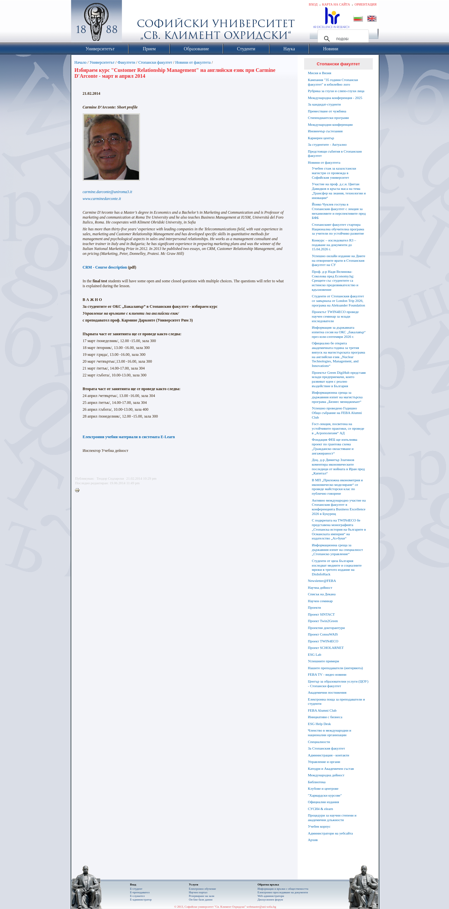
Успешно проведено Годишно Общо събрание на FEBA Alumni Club (337, 412)
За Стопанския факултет (326, 748)
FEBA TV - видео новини (327, 674)
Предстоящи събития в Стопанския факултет (335, 153)
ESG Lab (314, 654)
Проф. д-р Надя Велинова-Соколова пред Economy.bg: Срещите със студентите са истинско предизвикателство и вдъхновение (335, 280)
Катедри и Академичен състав (331, 768)
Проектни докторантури (326, 628)
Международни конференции (330, 124)
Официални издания (323, 802)
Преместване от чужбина (327, 111)
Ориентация (365, 4)
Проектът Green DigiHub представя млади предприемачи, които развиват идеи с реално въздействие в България (339, 379)
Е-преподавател (140, 892)
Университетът (102, 62)
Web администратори (271, 896)
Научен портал (198, 892)
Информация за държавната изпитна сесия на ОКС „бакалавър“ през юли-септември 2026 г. (339, 332)
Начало (81, 62)
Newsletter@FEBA (322, 581)
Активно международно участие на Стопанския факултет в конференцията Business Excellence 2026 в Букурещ (339, 507)
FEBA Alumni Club (322, 710)
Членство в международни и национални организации (329, 732)
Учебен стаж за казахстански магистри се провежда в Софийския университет (334, 172)
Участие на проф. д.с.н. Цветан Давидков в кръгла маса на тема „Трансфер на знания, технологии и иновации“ (339, 190)
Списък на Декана (322, 594)
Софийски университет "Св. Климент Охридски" (133, 23)
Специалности (319, 742)
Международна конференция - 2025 (335, 98)
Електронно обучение (202, 888)
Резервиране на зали (202, 896)
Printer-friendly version (79, 490)
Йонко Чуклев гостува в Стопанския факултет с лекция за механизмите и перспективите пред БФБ (339, 211)
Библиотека (317, 782)
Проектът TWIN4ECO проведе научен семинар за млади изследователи (335, 316)
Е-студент (136, 888)
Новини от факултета (193, 62)
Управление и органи (324, 762)
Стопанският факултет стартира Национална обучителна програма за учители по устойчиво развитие (338, 229)
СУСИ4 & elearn (320, 809)
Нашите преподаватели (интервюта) (335, 668)
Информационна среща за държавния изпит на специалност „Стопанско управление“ (337, 549)
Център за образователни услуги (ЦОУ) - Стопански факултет (338, 683)
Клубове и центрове (323, 788)
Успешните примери (323, 661)
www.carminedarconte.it (102, 198)
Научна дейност (320, 587)
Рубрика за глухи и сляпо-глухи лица (336, 91)
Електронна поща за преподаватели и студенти (336, 701)
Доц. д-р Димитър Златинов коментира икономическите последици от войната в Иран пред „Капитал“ (338, 466)
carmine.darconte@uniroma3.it (107, 192)
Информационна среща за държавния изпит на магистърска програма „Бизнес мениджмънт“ (337, 397)
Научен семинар (320, 601)
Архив (313, 840)
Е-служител (137, 896)
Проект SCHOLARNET (326, 648)
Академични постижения (327, 692)
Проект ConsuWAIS (323, 634)
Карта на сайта (336, 4)
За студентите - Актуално (327, 144)
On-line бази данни (201, 899)
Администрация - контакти (328, 755)
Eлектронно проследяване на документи (283, 892)
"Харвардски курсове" (325, 795)
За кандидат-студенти (324, 104)
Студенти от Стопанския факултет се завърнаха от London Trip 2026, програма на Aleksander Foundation (338, 300)
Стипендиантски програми (328, 118)
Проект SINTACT (321, 614)
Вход (313, 4)
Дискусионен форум (270, 899)
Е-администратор (141, 899)
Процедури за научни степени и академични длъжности (332, 817)
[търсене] (342, 39)
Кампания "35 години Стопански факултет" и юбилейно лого (333, 82)
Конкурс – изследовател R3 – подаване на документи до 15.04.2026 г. (334, 244)
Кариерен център (321, 138)
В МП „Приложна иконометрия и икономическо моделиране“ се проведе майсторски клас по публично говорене (337, 486)
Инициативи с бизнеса (325, 717)
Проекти (314, 607)
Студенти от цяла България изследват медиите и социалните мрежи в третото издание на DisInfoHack (337, 567)
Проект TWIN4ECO (323, 641)
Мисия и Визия (319, 73)
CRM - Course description (105, 267)
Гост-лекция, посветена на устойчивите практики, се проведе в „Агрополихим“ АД (338, 428)
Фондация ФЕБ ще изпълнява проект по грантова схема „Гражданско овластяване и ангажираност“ (334, 446)
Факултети (126, 62)
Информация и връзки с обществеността (283, 888)
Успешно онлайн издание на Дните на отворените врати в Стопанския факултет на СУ (338, 260)
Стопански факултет (155, 62)
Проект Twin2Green (323, 621)
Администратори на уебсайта (330, 833)
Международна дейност (326, 775)
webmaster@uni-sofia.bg (261, 906)
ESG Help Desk (319, 724)
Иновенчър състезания (325, 131)
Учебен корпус (319, 826)
